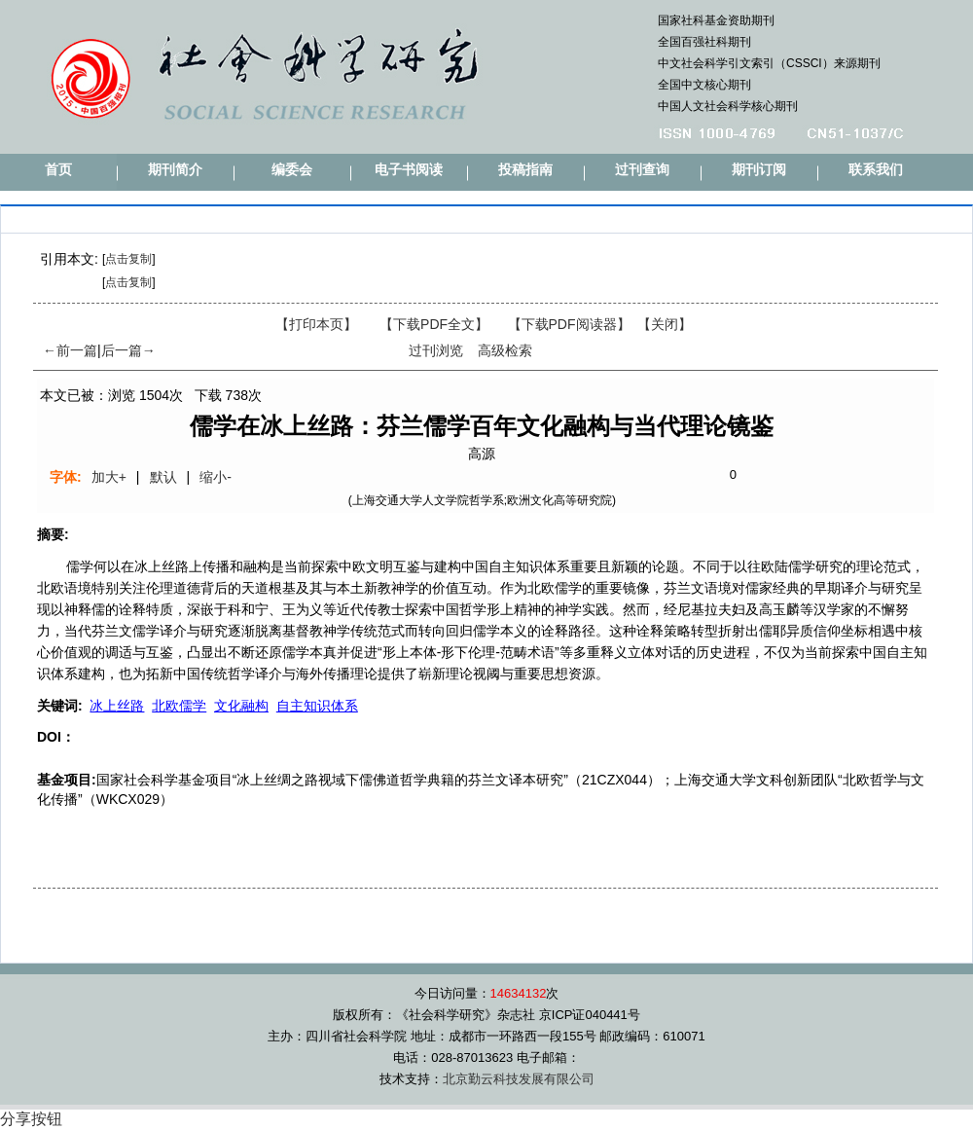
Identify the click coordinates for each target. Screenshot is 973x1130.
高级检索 (505, 350)
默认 (163, 477)
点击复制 (128, 259)
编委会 (291, 170)
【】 (569, 324)
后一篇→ (128, 350)
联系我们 (875, 170)
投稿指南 (525, 170)
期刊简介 (175, 170)
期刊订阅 (759, 170)
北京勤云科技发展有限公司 (519, 1079)
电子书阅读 (409, 170)
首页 (58, 170)
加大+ (108, 477)
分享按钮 (31, 1119)
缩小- (215, 477)
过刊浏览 (436, 350)
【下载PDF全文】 (433, 324)
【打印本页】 (316, 324)
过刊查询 (642, 170)
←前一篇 (70, 350)
